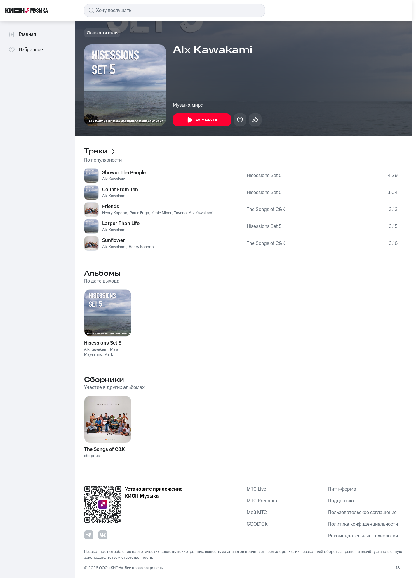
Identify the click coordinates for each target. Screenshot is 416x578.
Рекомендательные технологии (363, 535)
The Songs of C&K (266, 209)
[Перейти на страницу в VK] (102, 534)
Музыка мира (188, 105)
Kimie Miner (161, 213)
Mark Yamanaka (98, 357)
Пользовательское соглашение (362, 512)
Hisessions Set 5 (264, 175)
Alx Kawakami (114, 179)
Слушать (202, 120)
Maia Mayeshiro (101, 352)
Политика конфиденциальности (363, 524)
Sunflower (113, 240)
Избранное (25, 49)
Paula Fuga (139, 213)
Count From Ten (120, 189)
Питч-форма (342, 489)
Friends (110, 206)
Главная (22, 34)
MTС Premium (262, 500)
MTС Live (256, 489)
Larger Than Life (121, 223)
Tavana (180, 213)
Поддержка (341, 500)
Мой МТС (257, 512)
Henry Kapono (114, 213)
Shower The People (124, 172)
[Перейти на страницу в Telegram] (88, 534)
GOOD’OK (257, 524)
